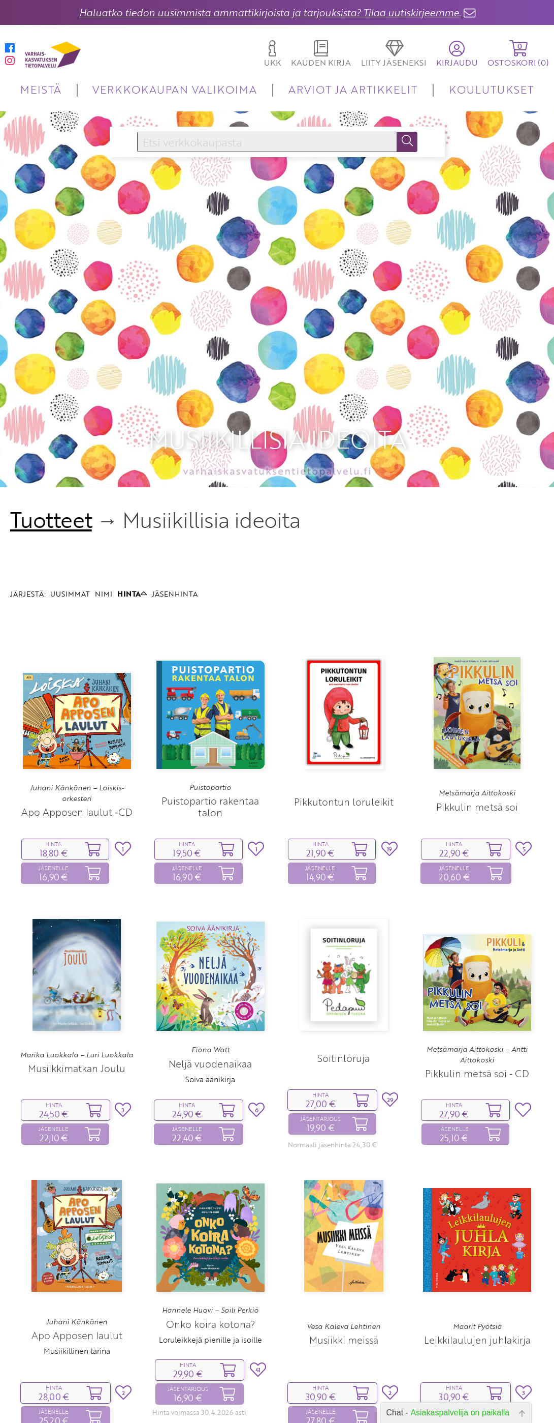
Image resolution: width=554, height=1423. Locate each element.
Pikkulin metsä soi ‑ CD (477, 1000)
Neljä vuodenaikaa (210, 990)
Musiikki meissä (343, 1266)
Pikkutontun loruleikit (344, 728)
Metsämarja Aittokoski (477, 720)
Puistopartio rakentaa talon (210, 733)
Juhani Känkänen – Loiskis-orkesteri (77, 719)
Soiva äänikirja (210, 1005)
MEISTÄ (40, 89)
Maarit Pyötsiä (477, 1253)
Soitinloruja (343, 984)
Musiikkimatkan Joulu (76, 994)
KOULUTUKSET (491, 89)
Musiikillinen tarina (77, 1277)
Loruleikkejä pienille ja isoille (210, 1265)
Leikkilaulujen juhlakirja (477, 1266)
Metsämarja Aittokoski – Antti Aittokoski (477, 981)
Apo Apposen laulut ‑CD (76, 738)
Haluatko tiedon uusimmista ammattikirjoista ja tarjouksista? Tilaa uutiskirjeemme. (270, 12)
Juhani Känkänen (76, 1248)
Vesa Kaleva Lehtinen (343, 1253)
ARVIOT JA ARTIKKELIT (353, 89)
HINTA (132, 520)
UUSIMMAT (70, 520)
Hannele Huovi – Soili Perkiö (210, 1237)
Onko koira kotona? (210, 1250)
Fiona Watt (210, 976)
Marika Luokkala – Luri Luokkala (76, 981)
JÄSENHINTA (175, 520)
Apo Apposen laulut (76, 1262)
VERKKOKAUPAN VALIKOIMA (174, 89)
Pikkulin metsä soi (477, 733)
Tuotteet (51, 446)
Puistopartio (210, 713)
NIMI (103, 520)
